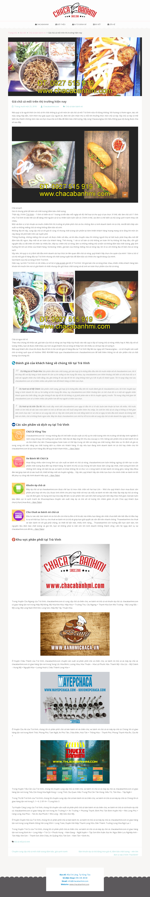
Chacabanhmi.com (51, 106)
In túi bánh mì (79, 24)
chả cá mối (60, 263)
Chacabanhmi (42, 24)
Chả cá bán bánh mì (74, 106)
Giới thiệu (60, 24)
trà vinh (26, 841)
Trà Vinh (30, 214)
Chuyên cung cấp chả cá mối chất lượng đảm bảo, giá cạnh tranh (40, 851)
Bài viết (97, 24)
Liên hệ (111, 24)
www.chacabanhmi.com (79, 884)
